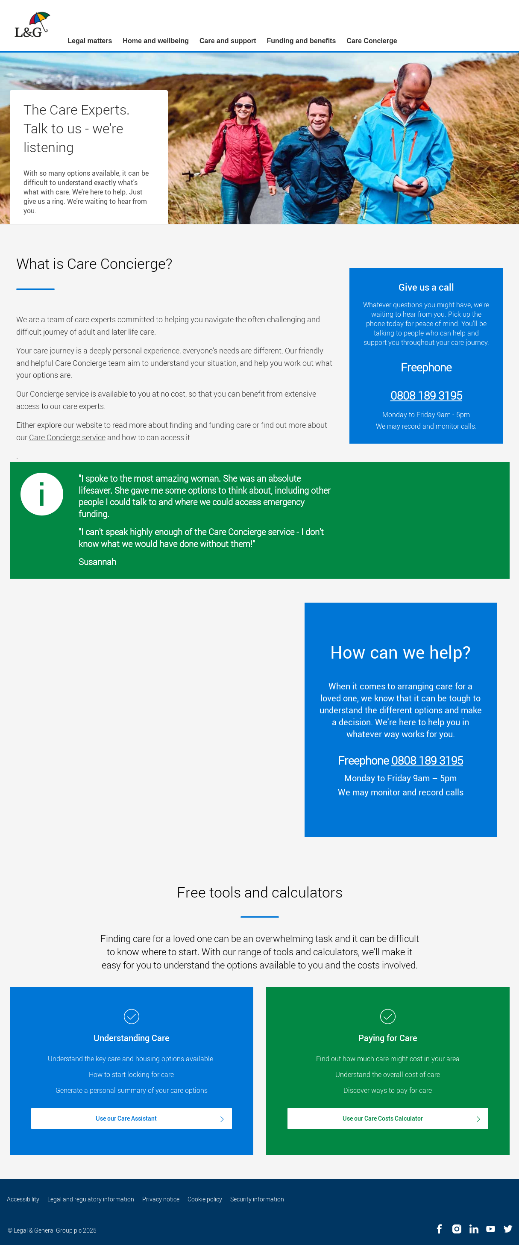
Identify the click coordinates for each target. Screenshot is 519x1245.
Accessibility (23, 1199)
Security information (257, 1199)
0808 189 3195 (427, 760)
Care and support (227, 40)
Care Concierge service (67, 437)
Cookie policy (205, 1199)
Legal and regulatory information (90, 1199)
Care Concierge (371, 40)
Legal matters (89, 40)
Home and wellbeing (156, 40)
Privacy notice (160, 1199)
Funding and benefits (301, 40)
